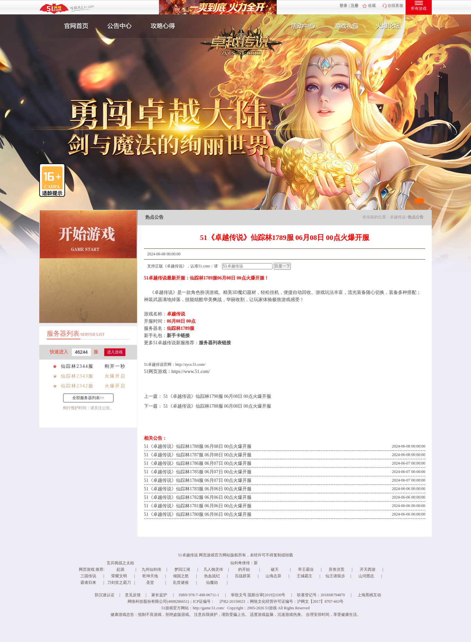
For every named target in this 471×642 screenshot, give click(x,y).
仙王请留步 (335, 576)
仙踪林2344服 (77, 366)
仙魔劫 (212, 582)
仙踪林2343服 (77, 376)
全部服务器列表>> (88, 398)
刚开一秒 (115, 366)
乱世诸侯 (181, 582)
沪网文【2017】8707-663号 (320, 601)
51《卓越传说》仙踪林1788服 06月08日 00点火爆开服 (217, 406)
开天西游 (367, 569)
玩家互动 (391, 26)
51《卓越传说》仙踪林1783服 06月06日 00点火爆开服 (198, 488)
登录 (343, 5)
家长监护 (159, 595)
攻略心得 (164, 26)
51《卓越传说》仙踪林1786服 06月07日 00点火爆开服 (198, 463)
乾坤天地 (150, 576)
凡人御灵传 (213, 569)
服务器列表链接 (215, 342)
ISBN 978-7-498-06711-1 (199, 595)
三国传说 (88, 576)
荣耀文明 (119, 576)
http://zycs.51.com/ (190, 364)
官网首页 (74, 26)
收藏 (372, 5)
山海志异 (273, 576)
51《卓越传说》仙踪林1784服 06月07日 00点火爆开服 (198, 480)
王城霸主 (304, 576)
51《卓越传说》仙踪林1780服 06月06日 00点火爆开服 (198, 514)
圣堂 (150, 582)
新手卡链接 (178, 335)
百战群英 (243, 576)
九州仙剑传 (151, 569)
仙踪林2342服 (77, 385)
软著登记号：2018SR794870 (321, 595)
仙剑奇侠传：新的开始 (244, 566)
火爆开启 (115, 376)
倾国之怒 (181, 576)
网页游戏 (87, 569)
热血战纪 (212, 576)
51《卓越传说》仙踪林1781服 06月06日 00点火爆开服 (198, 505)
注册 (354, 5)
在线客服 (395, 5)
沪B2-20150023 (232, 601)
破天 (275, 569)
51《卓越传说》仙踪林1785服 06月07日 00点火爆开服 (198, 471)
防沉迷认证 (104, 595)
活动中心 (302, 26)
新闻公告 (119, 26)
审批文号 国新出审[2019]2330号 (258, 595)
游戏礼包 (346, 26)
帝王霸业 (306, 569)
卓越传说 (398, 217)
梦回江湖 (182, 569)
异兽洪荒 (336, 569)
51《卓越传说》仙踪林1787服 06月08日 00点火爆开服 (198, 454)
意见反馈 (133, 595)
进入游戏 (115, 352)
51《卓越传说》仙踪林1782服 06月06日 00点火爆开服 (198, 497)
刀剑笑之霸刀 (119, 582)
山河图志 (366, 576)
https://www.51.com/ (190, 371)
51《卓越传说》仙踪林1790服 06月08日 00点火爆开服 (217, 396)
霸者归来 (88, 582)
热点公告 (416, 217)
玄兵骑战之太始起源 (120, 566)
